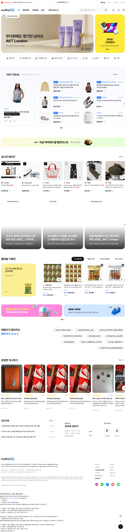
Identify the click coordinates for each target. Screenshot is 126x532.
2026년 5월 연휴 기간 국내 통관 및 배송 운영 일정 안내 (18, 437)
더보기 (116, 74)
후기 (106, 58)
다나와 (111, 467)
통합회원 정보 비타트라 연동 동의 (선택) (11, 518)
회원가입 (102, 2)
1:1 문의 (90, 431)
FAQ (90, 435)
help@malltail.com (36, 470)
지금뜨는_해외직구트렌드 (62, 330)
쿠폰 (117, 58)
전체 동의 (3, 500)
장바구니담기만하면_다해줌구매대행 (111, 330)
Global (112, 464)
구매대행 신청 (41, 58)
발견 (42, 10)
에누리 (111, 470)
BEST (95, 58)
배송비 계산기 (57, 58)
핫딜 (85, 58)
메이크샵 (112, 475)
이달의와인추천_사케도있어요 (72, 336)
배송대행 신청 (25, 58)
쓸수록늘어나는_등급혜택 (114, 336)
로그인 (109, 2)
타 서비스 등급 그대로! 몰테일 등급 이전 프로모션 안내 (17, 431)
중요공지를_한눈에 (93, 336)
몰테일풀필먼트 (99, 475)
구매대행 (35, 10)
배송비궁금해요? (68, 342)
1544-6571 (72, 426)
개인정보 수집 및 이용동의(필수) (9, 502)
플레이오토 (113, 473)
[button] (107, 49)
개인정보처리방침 (99, 470)
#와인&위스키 (54, 10)
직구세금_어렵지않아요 (115, 342)
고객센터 (122, 2)
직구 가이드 (72, 58)
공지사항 (115, 2)
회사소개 (97, 464)
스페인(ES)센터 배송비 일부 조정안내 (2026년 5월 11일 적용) (20, 426)
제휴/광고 (97, 478)
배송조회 (10, 58)
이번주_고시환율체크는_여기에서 (91, 342)
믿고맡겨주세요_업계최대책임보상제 (111, 348)
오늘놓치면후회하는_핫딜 (85, 330)
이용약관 (97, 467)
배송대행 (26, 10)
